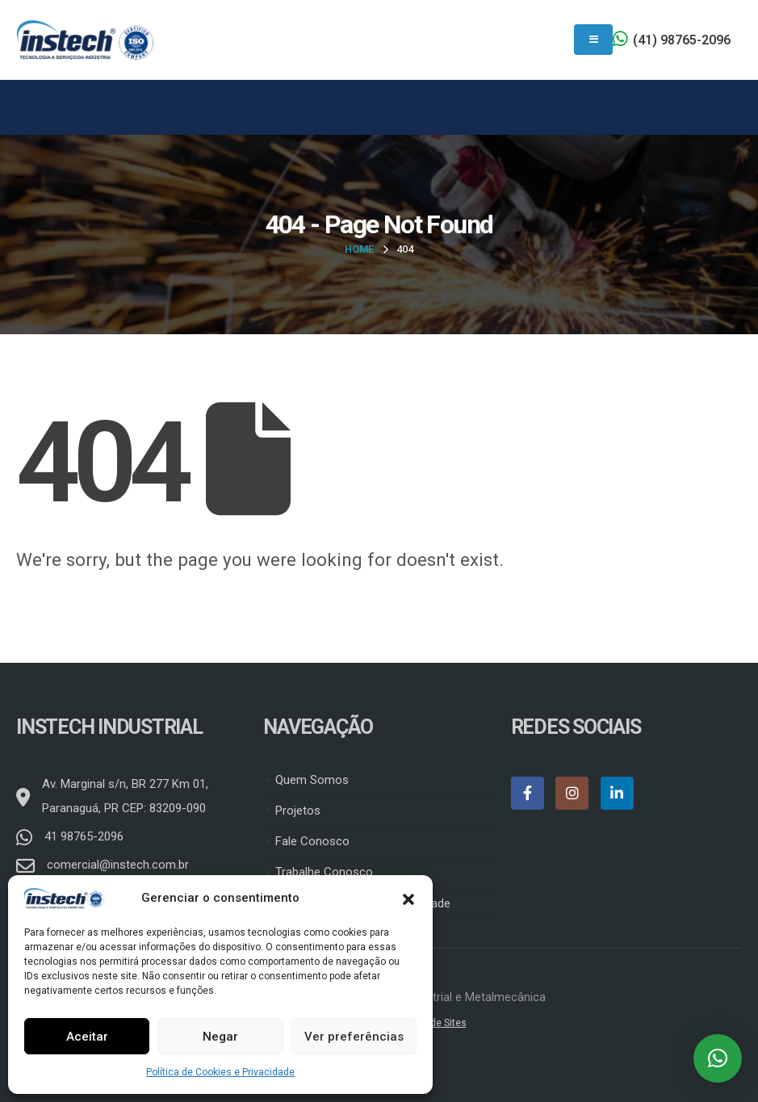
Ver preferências (354, 1036)
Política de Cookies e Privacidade (220, 1072)
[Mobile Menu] (593, 39)
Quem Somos (312, 780)
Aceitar (87, 1036)
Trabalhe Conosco (324, 872)
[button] (408, 898)
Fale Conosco (312, 841)
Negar (220, 1036)
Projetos (297, 810)
